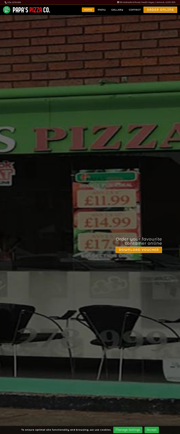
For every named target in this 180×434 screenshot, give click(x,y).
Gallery (117, 9)
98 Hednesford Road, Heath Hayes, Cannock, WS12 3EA (146, 2)
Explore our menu (90, 371)
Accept (152, 430)
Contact (135, 9)
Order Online (160, 9)
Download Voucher (139, 198)
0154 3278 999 (13, 2)
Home (88, 9)
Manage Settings (127, 430)
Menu (102, 9)
